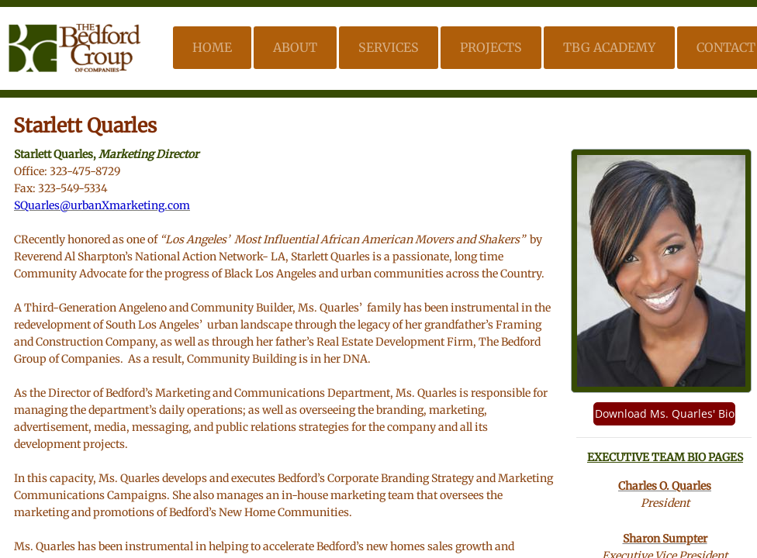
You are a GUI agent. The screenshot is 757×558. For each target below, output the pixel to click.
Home (212, 47)
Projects (491, 47)
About (295, 47)
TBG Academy (609, 47)
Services (388, 47)
